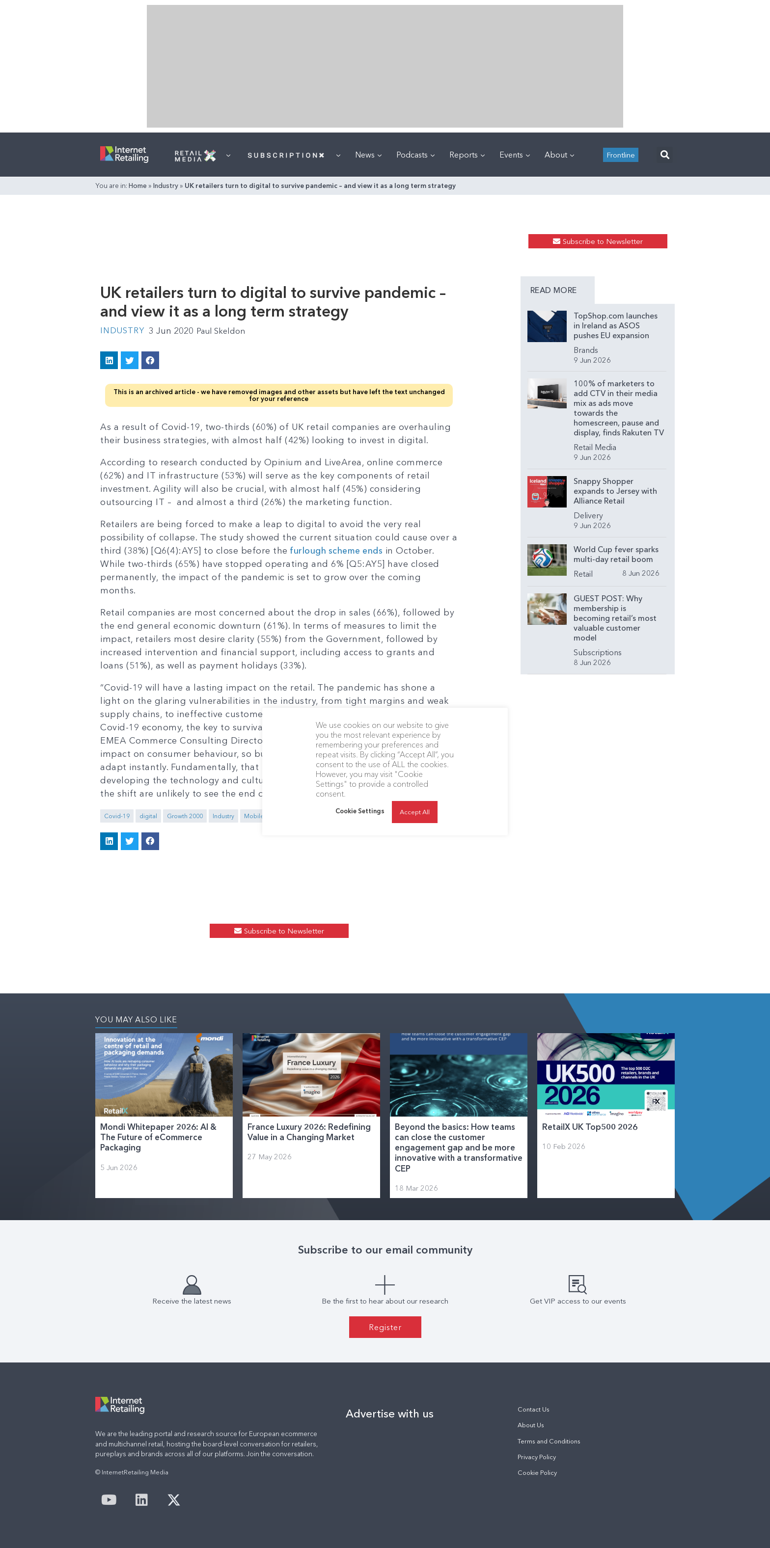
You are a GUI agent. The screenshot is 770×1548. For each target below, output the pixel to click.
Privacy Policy (537, 1457)
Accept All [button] (415, 812)
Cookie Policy (537, 1472)
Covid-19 (117, 816)
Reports (467, 154)
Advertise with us (390, 1413)
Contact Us (534, 1409)
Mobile (254, 816)
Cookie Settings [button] (360, 811)
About (559, 154)
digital (148, 816)
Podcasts (415, 154)
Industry (165, 185)
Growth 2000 (185, 816)
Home (138, 185)
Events (514, 154)
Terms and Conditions (549, 1441)
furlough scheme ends (337, 550)
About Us (531, 1425)
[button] (665, 155)
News (368, 154)
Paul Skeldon (226, 330)
